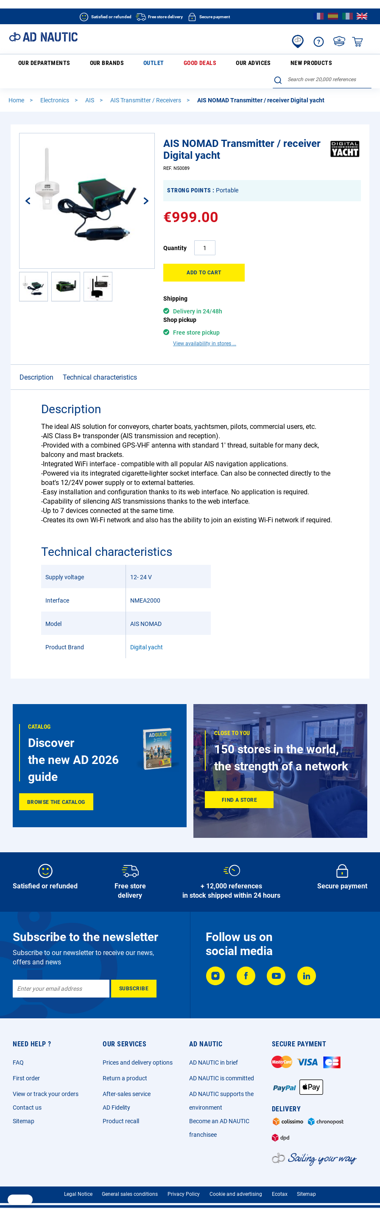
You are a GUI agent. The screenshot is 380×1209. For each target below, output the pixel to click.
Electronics (55, 86)
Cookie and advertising (236, 1181)
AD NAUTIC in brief (213, 1049)
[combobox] (322, 63)
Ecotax (280, 1181)
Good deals (151, 65)
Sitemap (23, 1107)
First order (26, 1064)
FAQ (18, 1049)
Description (36, 364)
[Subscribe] (133, 975)
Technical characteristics (100, 364)
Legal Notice (78, 1181)
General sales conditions (130, 1181)
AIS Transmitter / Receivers (146, 86)
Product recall (121, 1107)
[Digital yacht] (345, 149)
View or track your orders (45, 1080)
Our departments (37, 65)
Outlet (120, 65)
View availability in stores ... (204, 330)
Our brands (89, 65)
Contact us (27, 1094)
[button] (33, 273)
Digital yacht (146, 633)
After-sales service (127, 1080)
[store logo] (43, 36)
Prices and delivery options (138, 1049)
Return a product (125, 1064)
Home (16, 86)
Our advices (188, 65)
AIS (90, 86)
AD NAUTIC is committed (221, 1064)
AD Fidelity (116, 1094)
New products (229, 65)
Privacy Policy (184, 1181)
